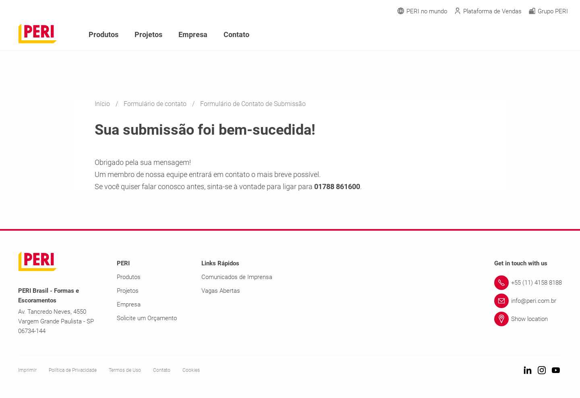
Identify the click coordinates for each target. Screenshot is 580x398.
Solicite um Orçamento (147, 318)
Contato (236, 34)
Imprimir (27, 370)
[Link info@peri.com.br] (528, 301)
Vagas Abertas (220, 290)
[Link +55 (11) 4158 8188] (528, 282)
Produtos (103, 34)
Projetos (148, 34)
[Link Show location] (528, 319)
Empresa (192, 34)
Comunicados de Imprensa (236, 277)
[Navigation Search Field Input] (519, 35)
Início (103, 104)
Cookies (191, 370)
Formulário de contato (156, 104)
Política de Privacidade (73, 370)
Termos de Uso (125, 370)
